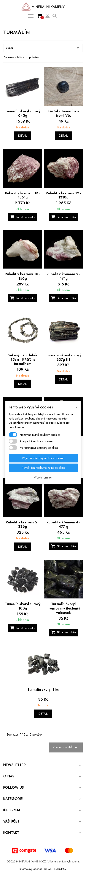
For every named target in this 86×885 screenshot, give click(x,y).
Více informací (43, 477)
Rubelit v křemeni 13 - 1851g (22, 195)
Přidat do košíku (22, 217)
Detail (22, 135)
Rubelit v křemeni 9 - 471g (63, 276)
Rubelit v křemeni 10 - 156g (22, 276)
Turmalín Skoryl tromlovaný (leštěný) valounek (63, 608)
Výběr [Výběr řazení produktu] (43, 48)
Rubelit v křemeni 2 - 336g (23, 524)
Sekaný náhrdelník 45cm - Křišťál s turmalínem (23, 359)
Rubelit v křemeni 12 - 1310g (63, 195)
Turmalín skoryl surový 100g (22, 606)
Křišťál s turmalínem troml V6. (63, 113)
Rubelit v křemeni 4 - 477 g (63, 524)
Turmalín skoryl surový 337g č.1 (63, 357)
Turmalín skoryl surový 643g (22, 113)
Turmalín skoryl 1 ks (43, 689)
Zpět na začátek (66, 747)
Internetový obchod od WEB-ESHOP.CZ (43, 869)
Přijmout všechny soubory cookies (43, 458)
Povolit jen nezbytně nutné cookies (43, 467)
